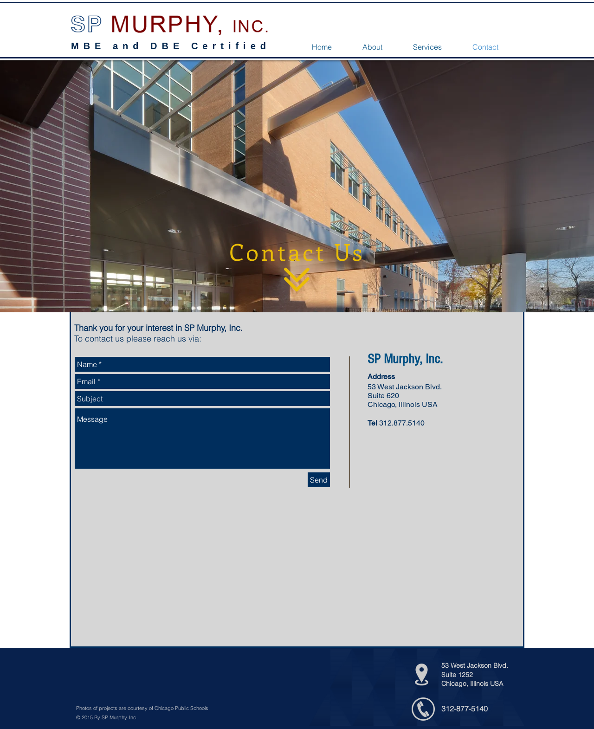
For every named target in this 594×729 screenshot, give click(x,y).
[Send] (319, 479)
